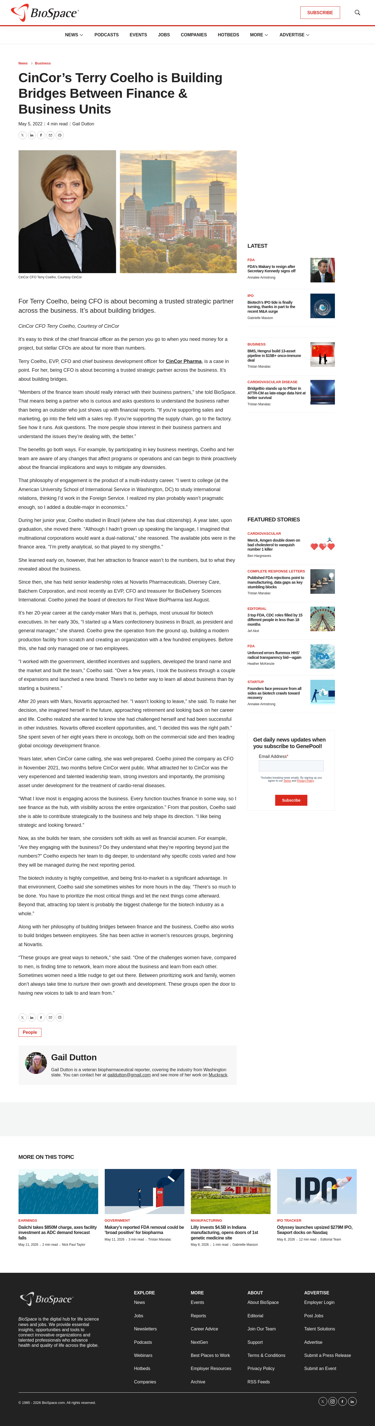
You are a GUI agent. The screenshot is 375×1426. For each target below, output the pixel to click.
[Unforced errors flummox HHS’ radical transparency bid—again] (322, 656)
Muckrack (218, 1075)
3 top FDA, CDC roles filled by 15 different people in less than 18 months (275, 620)
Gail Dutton (83, 124)
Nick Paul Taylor (73, 1245)
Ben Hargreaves (259, 556)
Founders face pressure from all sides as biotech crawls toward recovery (275, 693)
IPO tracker (289, 1220)
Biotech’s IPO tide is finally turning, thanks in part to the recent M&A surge (271, 307)
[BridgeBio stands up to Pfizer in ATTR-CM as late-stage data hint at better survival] (322, 392)
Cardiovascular (264, 534)
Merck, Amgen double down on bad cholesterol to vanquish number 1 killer (274, 545)
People (30, 1032)
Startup (256, 682)
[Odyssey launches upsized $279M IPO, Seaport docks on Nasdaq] (317, 1191)
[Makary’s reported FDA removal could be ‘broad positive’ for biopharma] (144, 1191)
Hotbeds (228, 35)
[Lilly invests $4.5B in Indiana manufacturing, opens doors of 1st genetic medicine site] (231, 1191)
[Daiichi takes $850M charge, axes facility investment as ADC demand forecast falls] (58, 1191)
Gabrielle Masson (260, 318)
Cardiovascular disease (273, 382)
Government (117, 1220)
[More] (81, 35)
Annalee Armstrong (261, 277)
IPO (251, 296)
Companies (194, 35)
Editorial (257, 609)
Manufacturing (206, 1220)
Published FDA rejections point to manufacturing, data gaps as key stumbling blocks (276, 582)
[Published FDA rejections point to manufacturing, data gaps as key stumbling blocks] (322, 581)
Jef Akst (253, 631)
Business (43, 63)
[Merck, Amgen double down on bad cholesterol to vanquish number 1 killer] (322, 544)
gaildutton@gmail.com (129, 1075)
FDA (251, 260)
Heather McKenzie (261, 664)
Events (138, 35)
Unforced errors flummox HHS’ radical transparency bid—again (274, 655)
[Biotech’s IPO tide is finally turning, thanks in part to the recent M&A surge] (322, 306)
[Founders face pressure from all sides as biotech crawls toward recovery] (322, 692)
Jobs (164, 35)
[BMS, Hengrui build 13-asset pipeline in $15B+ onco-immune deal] (322, 354)
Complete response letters (276, 571)
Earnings (28, 1220)
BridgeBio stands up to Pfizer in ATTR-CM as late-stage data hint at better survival (277, 393)
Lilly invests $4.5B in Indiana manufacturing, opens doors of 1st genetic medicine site (224, 1232)
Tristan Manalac (259, 366)
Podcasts (106, 35)
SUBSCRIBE (320, 12)
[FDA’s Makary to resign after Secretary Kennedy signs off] (322, 270)
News (71, 35)
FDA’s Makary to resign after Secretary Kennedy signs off (272, 268)
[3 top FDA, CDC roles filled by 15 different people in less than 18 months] (322, 619)
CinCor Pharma (184, 361)
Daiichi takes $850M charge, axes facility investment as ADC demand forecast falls (58, 1232)
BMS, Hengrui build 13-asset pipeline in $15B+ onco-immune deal (274, 355)
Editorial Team (330, 1239)
